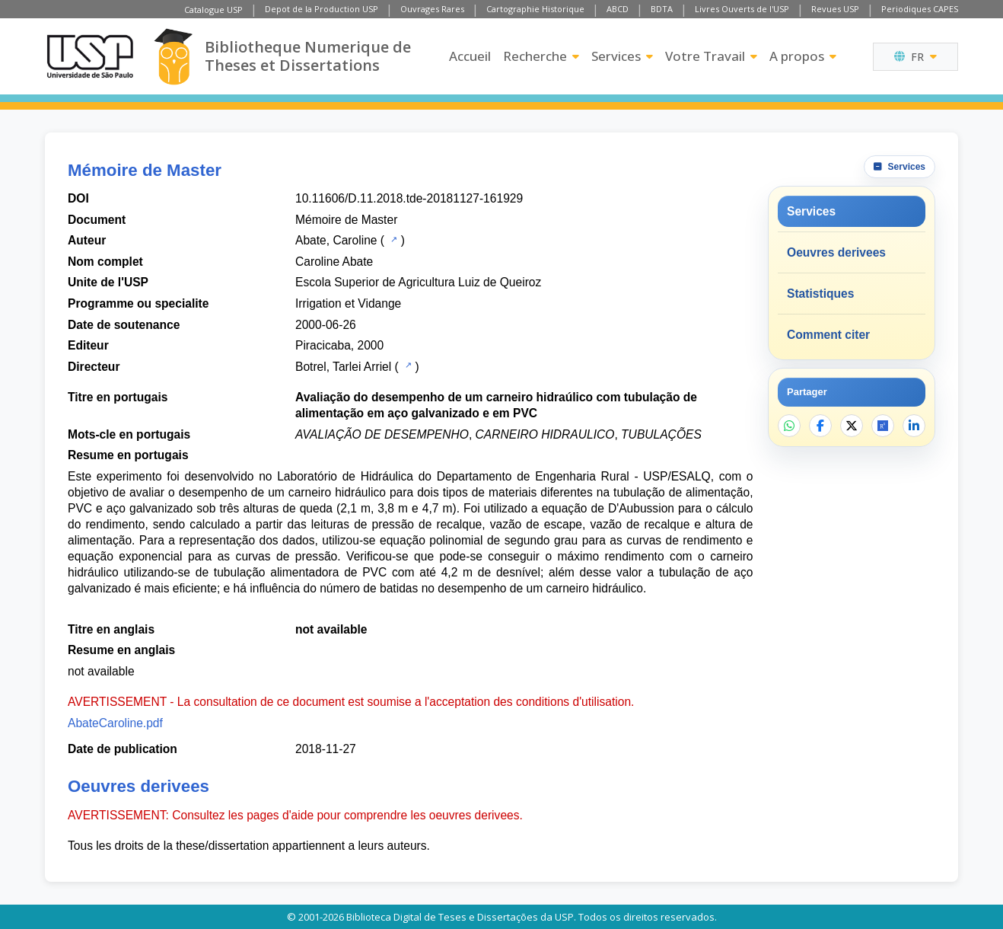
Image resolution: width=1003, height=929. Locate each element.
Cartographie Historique (535, 9)
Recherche (541, 56)
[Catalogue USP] (392, 239)
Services (622, 56)
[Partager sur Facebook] (820, 425)
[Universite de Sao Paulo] (90, 56)
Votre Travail (711, 56)
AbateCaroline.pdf (115, 723)
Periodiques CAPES (919, 9)
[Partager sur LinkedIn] (914, 425)
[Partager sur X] (851, 425)
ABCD (618, 9)
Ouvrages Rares (432, 9)
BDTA (662, 9)
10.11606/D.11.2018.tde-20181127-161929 (409, 198)
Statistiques (820, 293)
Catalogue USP (213, 9)
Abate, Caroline (336, 240)
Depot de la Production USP (321, 9)
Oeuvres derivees (836, 252)
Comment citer (828, 334)
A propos (802, 56)
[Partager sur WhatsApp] (789, 425)
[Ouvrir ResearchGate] (882, 425)
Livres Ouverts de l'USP (742, 9)
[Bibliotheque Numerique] (173, 56)
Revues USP (835, 9)
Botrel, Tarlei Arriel (343, 366)
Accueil (470, 56)
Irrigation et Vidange (348, 303)
